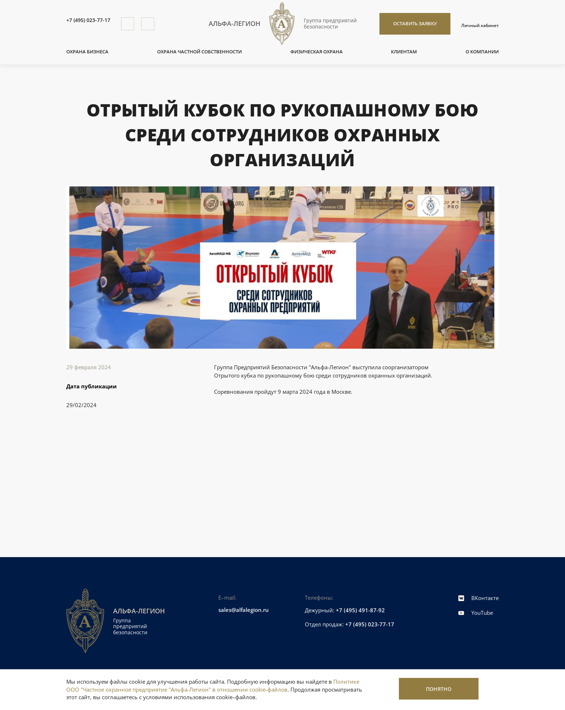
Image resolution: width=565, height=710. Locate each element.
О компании (482, 51)
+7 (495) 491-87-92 (360, 610)
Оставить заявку (415, 23)
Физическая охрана (316, 51)
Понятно (438, 688)
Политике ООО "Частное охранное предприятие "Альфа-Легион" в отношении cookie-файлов (212, 685)
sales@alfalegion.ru (243, 609)
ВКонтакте (478, 597)
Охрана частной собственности (199, 51)
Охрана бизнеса (87, 51)
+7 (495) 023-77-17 (88, 20)
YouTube (475, 612)
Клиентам (404, 51)
